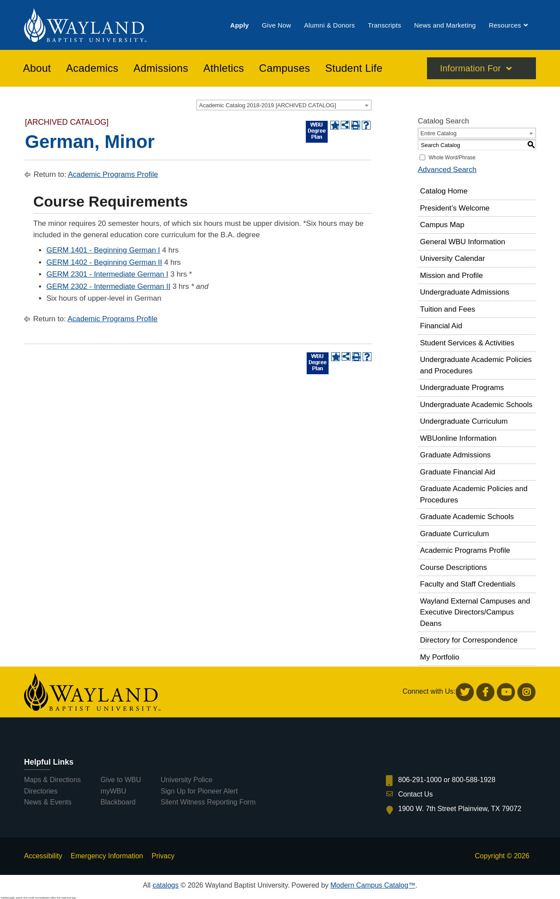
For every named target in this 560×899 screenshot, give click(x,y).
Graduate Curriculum (454, 534)
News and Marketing (445, 25)
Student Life (353, 69)
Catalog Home (444, 191)
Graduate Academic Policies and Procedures (474, 494)
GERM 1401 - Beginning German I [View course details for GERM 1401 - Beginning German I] (103, 250)
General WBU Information (462, 242)
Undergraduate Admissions (464, 292)
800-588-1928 (474, 779)
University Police (186, 779)
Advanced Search (447, 169)
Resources (505, 25)
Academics (92, 69)
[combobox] (283, 105)
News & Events (47, 802)
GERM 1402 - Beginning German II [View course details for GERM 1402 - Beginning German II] (104, 262)
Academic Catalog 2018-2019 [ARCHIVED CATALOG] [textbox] (267, 105)
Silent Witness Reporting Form (208, 802)
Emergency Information (107, 856)
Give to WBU (121, 779)
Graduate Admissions (455, 455)
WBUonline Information (458, 438)
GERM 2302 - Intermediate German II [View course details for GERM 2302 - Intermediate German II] (108, 286)
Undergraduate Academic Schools (476, 404)
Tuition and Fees (447, 309)
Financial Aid (441, 326)
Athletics (223, 69)
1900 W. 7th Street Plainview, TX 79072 (460, 808)
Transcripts (384, 25)
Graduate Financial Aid (457, 472)
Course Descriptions (453, 567)
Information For (470, 69)
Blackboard (118, 802)
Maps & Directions (52, 779)
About (37, 69)
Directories (40, 791)
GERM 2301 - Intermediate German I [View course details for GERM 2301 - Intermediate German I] (107, 274)
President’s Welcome (455, 208)
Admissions (160, 69)
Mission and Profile (451, 275)
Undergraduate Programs (462, 387)
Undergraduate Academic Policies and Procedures (476, 365)
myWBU (113, 791)
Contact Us (415, 794)
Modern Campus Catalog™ (372, 885)
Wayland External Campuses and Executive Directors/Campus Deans (475, 612)
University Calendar (452, 258)
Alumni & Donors (329, 25)
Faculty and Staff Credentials (467, 584)
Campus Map (442, 225)
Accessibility (43, 856)
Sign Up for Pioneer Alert (199, 791)
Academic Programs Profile (113, 174)
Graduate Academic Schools (467, 517)
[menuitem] (239, 25)
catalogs (166, 885)
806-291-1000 (420, 779)
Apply (239, 25)
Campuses (284, 69)
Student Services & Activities (467, 343)
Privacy (162, 856)
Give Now (276, 25)
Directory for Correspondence (469, 640)
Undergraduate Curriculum (464, 421)
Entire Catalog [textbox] (438, 133)
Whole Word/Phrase (452, 158)
